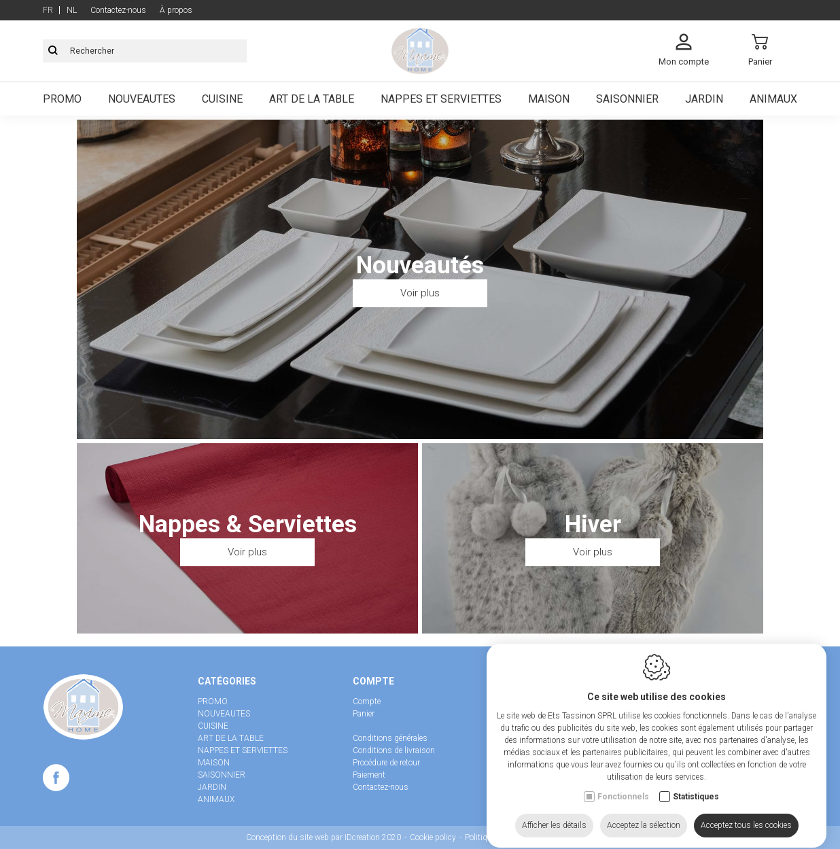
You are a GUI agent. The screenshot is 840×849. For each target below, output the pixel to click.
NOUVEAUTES (224, 713)
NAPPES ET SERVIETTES (242, 750)
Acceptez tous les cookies (746, 824)
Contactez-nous (380, 787)
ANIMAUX (216, 799)
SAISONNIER (221, 775)
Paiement (369, 775)
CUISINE (213, 726)
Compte (367, 701)
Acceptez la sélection (643, 824)
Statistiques (696, 796)
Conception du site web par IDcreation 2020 (323, 837)
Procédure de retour (386, 762)
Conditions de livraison (394, 750)
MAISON (214, 762)
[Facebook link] (56, 780)
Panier (363, 713)
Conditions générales (390, 738)
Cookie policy (433, 837)
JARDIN (212, 787)
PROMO (213, 701)
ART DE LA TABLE (231, 738)
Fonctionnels (623, 796)
